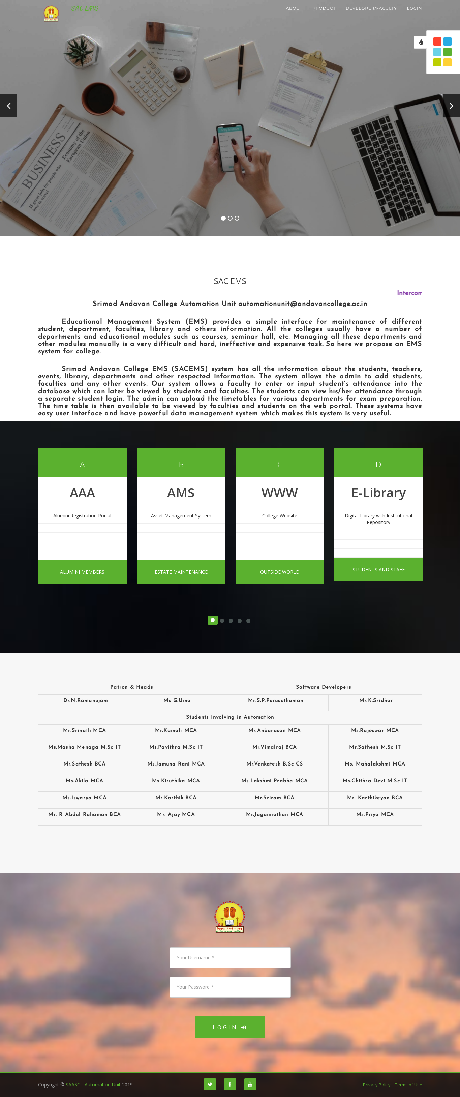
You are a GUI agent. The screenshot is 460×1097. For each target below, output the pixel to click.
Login (230, 1027)
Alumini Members (82, 572)
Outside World (280, 572)
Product (324, 16)
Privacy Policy (377, 1084)
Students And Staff (378, 569)
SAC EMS (81, 17)
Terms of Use (408, 1084)
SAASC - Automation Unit (93, 1084)
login (414, 16)
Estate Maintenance (181, 572)
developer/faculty (371, 16)
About (294, 16)
